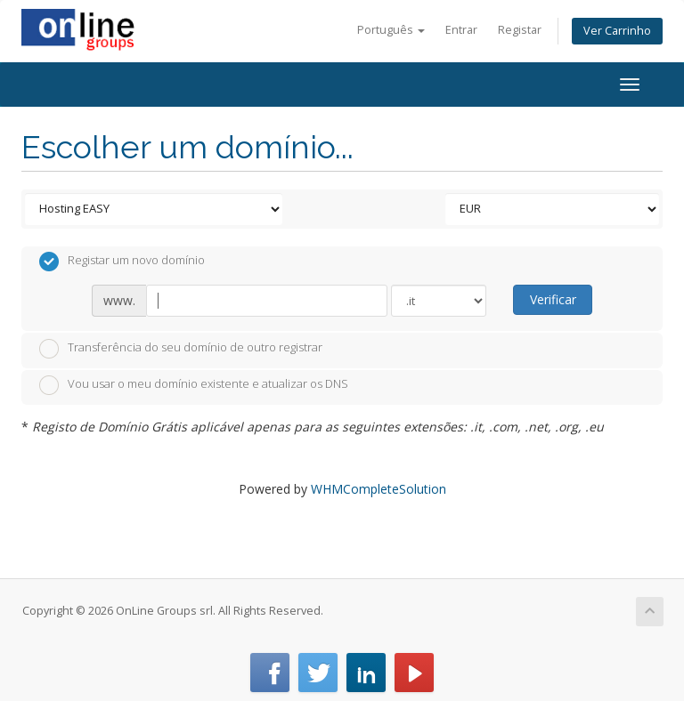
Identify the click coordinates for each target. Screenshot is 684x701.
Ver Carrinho (617, 30)
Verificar (553, 299)
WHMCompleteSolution (378, 488)
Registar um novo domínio (122, 261)
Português (391, 29)
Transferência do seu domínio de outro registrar (180, 349)
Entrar (461, 29)
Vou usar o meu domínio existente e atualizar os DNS (193, 385)
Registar (520, 29)
